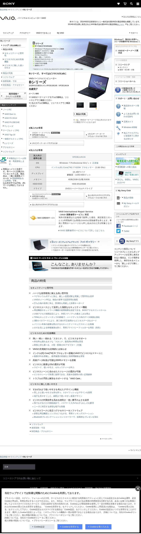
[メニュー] (138, 3)
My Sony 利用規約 (103, 488)
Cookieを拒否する (70, 527)
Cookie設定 (39, 527)
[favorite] (118, 3)
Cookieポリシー (34, 518)
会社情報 (34, 488)
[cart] (125, 3)
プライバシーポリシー (43, 521)
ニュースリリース (74, 488)
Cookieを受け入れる (99, 527)
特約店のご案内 (57, 488)
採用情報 (44, 488)
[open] (131, 3)
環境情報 (89, 488)
